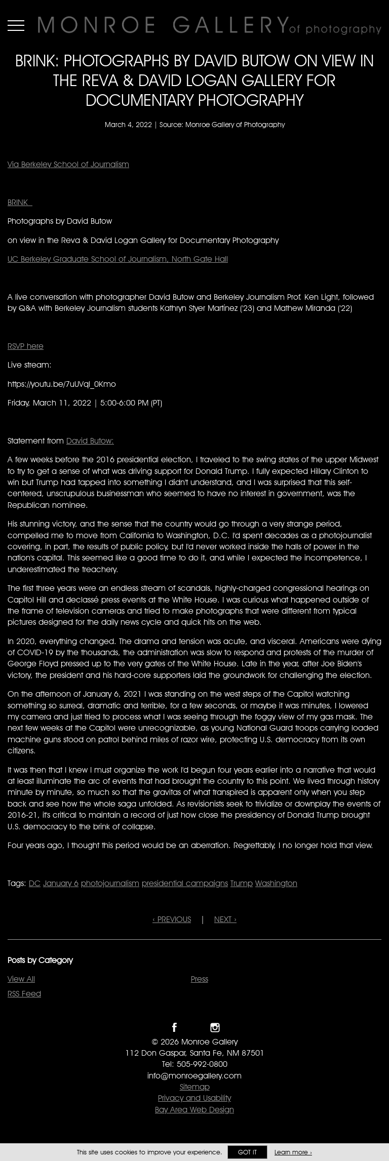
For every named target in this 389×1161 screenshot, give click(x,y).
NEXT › (225, 919)
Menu (16, 25)
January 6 (61, 883)
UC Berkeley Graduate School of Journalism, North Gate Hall (118, 259)
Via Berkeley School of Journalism (68, 164)
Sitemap (195, 1087)
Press (199, 979)
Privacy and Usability (194, 1098)
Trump (241, 883)
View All (21, 979)
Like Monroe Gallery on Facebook (174, 1027)
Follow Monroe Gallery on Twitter (195, 1027)
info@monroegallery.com (194, 1075)
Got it (247, 1152)
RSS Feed (24, 993)
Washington (276, 883)
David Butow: (90, 441)
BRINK (20, 202)
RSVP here (26, 346)
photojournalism (110, 883)
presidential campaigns (185, 883)
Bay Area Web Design (194, 1109)
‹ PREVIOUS (171, 919)
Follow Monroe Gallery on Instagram (215, 1027)
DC (35, 883)
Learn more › (293, 1152)
